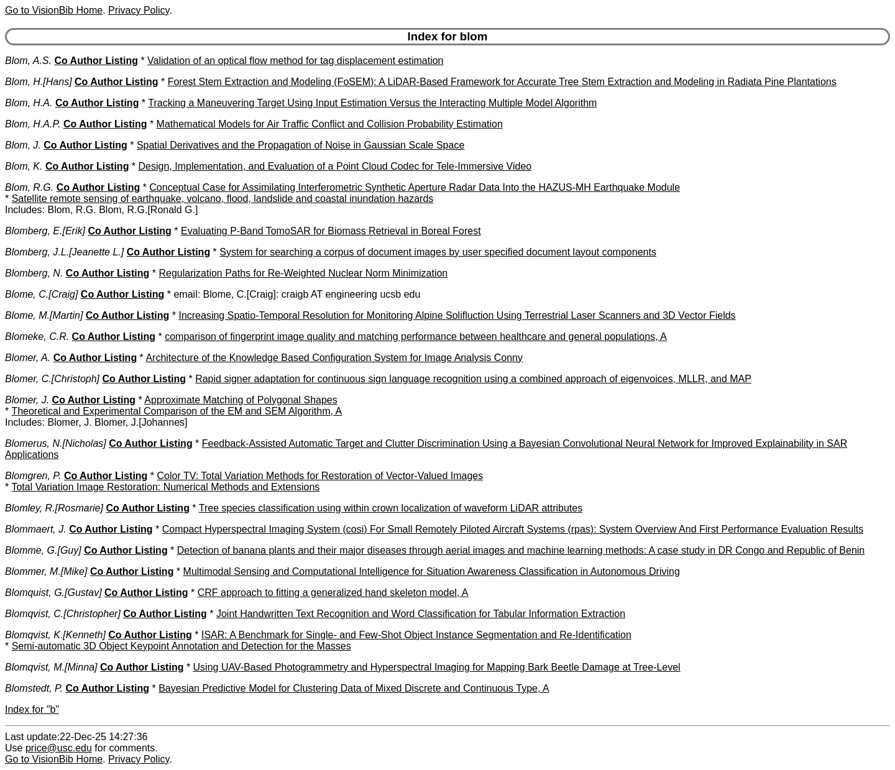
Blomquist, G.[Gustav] (53, 592)
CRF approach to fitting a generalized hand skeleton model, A (333, 592)
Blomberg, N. (34, 273)
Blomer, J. (27, 400)
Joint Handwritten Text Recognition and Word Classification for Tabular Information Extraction (420, 613)
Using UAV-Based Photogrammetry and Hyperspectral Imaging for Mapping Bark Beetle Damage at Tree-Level (437, 667)
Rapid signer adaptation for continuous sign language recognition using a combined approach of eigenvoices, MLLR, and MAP (473, 379)
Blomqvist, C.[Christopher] (63, 613)
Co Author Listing (96, 60)
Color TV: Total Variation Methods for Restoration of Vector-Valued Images (320, 475)
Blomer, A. (27, 357)
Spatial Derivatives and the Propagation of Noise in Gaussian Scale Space (300, 145)
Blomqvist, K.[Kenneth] (55, 635)
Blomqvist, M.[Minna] (51, 667)
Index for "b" (32, 709)
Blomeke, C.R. (37, 336)
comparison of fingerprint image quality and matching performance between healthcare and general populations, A (416, 336)
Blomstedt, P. (34, 688)
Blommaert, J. (36, 529)
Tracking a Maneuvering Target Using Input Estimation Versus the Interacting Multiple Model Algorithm (372, 103)
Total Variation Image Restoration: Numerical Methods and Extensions (165, 487)
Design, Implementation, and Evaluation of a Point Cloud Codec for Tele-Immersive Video (335, 166)
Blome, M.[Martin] (44, 315)
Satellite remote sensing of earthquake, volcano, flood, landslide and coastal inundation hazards (223, 198)
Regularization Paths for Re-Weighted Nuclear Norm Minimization (303, 273)
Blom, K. (23, 166)
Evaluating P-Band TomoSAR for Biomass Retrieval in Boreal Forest (331, 231)
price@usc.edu (58, 748)
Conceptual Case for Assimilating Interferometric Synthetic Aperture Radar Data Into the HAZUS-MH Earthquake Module (414, 187)
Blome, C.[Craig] (41, 294)
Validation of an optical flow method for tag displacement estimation (295, 60)
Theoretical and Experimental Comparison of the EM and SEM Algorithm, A (176, 411)
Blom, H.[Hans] (38, 81)
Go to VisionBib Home (54, 10)
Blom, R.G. (29, 187)
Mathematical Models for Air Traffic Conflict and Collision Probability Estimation (330, 124)
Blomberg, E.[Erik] (45, 231)
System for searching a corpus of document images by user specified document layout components (437, 252)
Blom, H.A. (28, 103)
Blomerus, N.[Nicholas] (55, 443)
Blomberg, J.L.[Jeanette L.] (64, 252)
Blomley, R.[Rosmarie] (54, 508)
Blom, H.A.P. (33, 124)
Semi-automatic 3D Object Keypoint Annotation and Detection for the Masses (181, 646)
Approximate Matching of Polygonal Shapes (240, 400)
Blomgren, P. (33, 475)
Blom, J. (23, 145)
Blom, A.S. (28, 60)
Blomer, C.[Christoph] (52, 379)
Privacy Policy (138, 10)
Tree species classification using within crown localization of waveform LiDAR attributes (390, 508)
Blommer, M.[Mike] (46, 571)
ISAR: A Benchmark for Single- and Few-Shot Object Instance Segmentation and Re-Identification (416, 635)
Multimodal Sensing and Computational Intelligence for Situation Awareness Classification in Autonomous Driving (431, 571)
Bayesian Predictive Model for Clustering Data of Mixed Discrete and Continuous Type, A (353, 688)
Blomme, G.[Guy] (43, 550)
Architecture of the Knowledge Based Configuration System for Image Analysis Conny (334, 357)
